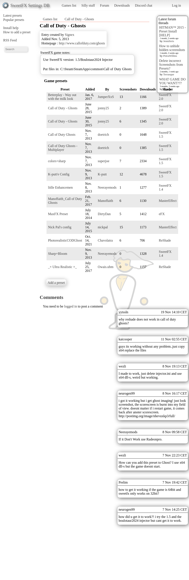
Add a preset (56, 282)
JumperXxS (106, 97)
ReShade (165, 240)
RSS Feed (10, 40)
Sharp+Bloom (57, 253)
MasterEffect (168, 201)
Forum (104, 5)
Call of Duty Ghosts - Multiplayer (62, 148)
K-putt (102, 174)
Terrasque (168, 74)
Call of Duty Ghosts (61, 134)
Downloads (122, 5)
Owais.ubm (105, 267)
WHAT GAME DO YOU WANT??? (172, 81)
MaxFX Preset (58, 214)
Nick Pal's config (59, 227)
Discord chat (143, 5)
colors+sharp (57, 161)
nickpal (103, 227)
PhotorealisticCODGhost (65, 240)
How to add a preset (17, 32)
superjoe (103, 161)
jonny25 (103, 108)
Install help (11, 28)
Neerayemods (107, 187)
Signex (69, 34)
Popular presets (13, 20)
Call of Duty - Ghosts (79, 19)
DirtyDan (104, 214)
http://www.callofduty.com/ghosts (82, 43)
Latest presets (12, 15)
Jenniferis (168, 41)
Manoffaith (105, 201)
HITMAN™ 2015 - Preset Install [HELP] (172, 31)
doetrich (103, 134)
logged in (70, 306)
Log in (176, 5)
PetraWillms (170, 55)
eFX (162, 214)
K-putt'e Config (58, 174)
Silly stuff (88, 5)
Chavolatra (105, 240)
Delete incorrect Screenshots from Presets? (171, 64)
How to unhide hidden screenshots (172, 48)
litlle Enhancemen (60, 187)
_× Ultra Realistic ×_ (62, 267)
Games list (69, 5)
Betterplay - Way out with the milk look (62, 97)
